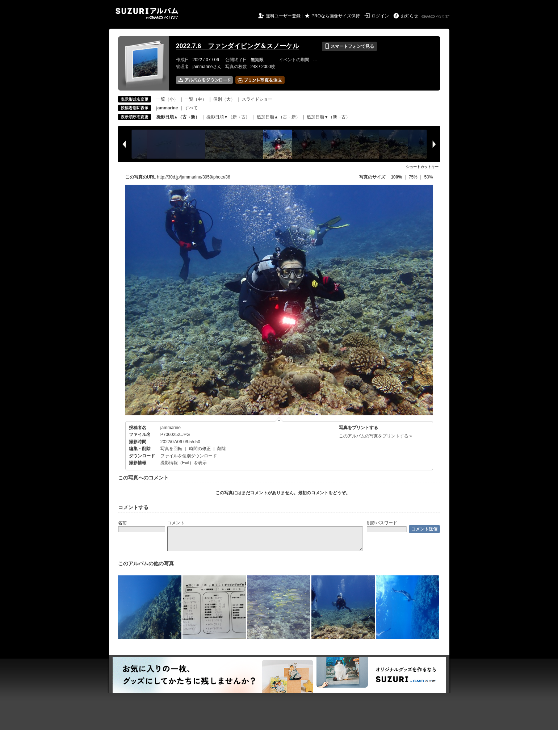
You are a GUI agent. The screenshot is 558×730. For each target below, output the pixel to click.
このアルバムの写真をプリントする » (375, 436)
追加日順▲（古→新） (278, 116)
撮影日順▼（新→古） (228, 116)
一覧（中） (195, 99)
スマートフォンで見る (349, 46)
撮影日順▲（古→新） (178, 116)
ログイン (380, 15)
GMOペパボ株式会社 (435, 16)
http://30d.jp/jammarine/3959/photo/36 (193, 177)
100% (396, 177)
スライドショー (257, 99)
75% (414, 177)
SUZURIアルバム (147, 13)
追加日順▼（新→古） (328, 116)
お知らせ (409, 15)
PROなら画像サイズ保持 (335, 15)
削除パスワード (382, 522)
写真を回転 (171, 448)
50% (428, 177)
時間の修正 (200, 448)
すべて (191, 107)
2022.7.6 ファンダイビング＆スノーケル (237, 46)
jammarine (170, 427)
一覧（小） (167, 99)
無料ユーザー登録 (283, 15)
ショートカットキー (422, 167)
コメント (176, 522)
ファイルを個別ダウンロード (188, 455)
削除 (221, 448)
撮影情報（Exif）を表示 (183, 462)
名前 (122, 522)
